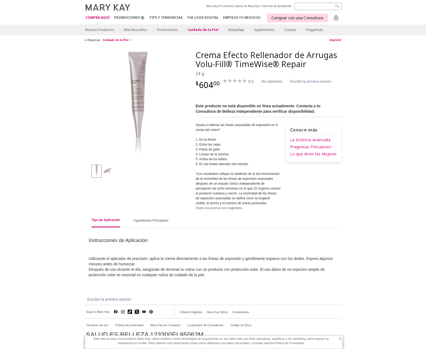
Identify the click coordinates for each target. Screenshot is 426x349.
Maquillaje (236, 29)
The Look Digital (203, 17)
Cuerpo (290, 29)
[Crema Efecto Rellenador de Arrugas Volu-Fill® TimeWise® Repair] (138, 105)
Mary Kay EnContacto (219, 6)
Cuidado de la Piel (203, 29)
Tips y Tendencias (166, 17)
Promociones (167, 29)
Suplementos (264, 29)
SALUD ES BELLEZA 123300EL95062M (144, 334)
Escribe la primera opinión (310, 81)
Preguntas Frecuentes (310, 146)
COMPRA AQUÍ (98, 18)
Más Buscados (135, 29)
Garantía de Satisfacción (277, 6)
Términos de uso (97, 325)
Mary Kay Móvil (217, 312)
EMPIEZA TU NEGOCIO (242, 17)
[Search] (318, 6)
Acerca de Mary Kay (247, 6)
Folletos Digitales (191, 312)
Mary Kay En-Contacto (165, 325)
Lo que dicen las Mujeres (313, 153)
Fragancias (314, 29)
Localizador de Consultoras (205, 325)
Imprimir (335, 40)
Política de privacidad (129, 325)
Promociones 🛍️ (129, 17)
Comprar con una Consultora (297, 17)
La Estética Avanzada (310, 139)
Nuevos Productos (99, 29)
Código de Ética (240, 325)
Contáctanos (240, 312)
